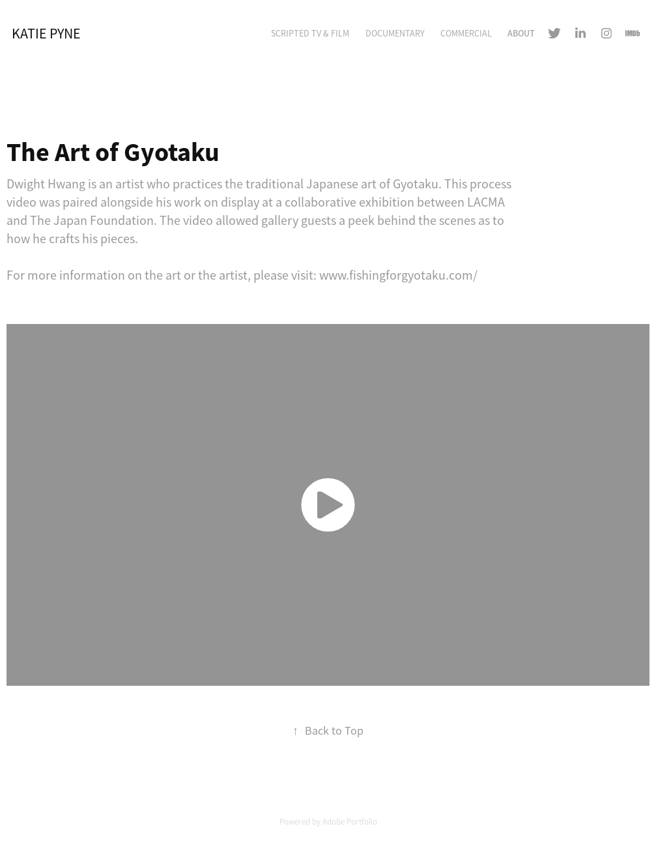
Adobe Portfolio (349, 821)
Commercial (466, 33)
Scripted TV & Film (310, 33)
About (521, 33)
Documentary (395, 33)
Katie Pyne (46, 33)
